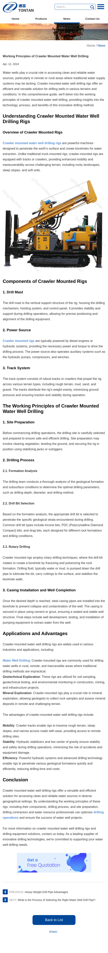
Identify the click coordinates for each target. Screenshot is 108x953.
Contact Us (92, 18)
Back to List (54, 920)
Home (15, 18)
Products (41, 18)
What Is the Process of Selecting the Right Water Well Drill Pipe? (56, 900)
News (66, 18)
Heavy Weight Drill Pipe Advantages (46, 892)
